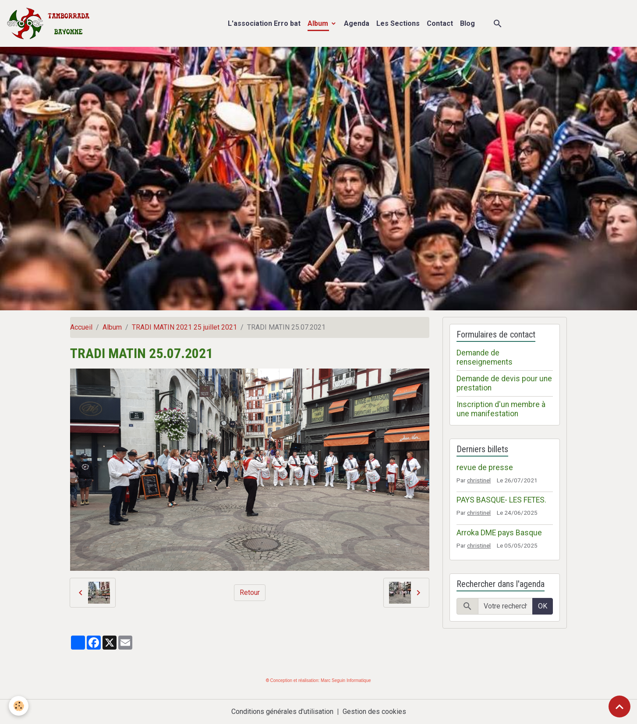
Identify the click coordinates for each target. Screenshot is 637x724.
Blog (467, 23)
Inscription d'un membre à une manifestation (501, 409)
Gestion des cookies (374, 711)
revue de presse (485, 467)
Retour (250, 592)
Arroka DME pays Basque (499, 532)
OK (542, 606)
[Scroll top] (619, 706)
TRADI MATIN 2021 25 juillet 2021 (184, 327)
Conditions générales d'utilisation (282, 711)
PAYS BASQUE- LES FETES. (501, 500)
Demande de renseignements (485, 357)
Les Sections (398, 23)
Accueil (81, 327)
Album (319, 23)
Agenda (356, 23)
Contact (440, 23)
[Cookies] (18, 706)
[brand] (50, 23)
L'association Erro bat (264, 23)
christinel (479, 480)
